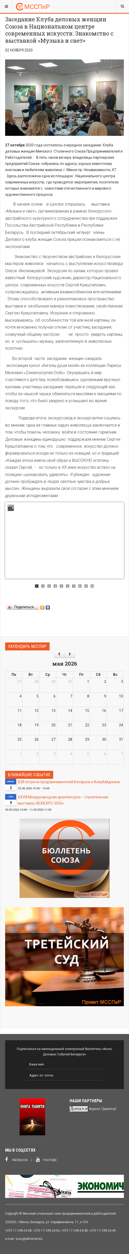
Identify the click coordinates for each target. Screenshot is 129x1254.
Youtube (46, 1159)
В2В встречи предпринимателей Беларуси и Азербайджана (69, 782)
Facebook (16, 1159)
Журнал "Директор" (103, 1109)
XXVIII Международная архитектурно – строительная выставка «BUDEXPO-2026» (63, 800)
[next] (69, 654)
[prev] (59, 654)
